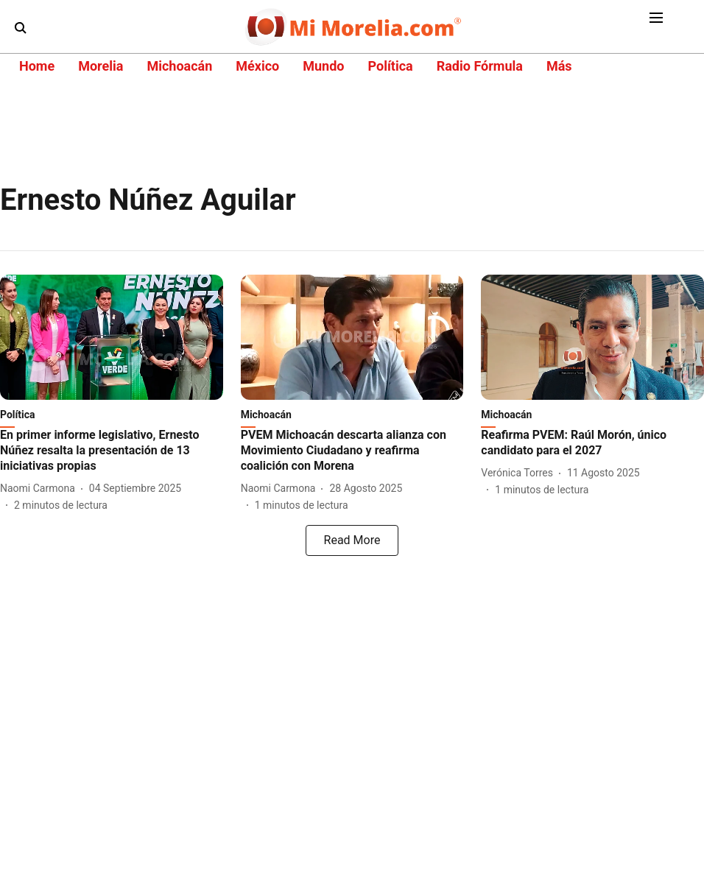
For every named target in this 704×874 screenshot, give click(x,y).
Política (389, 66)
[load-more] (352, 540)
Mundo (323, 66)
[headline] (111, 450)
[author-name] (40, 488)
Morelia (100, 66)
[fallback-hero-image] (111, 337)
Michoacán (179, 66)
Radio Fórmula (480, 66)
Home (36, 66)
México (257, 66)
